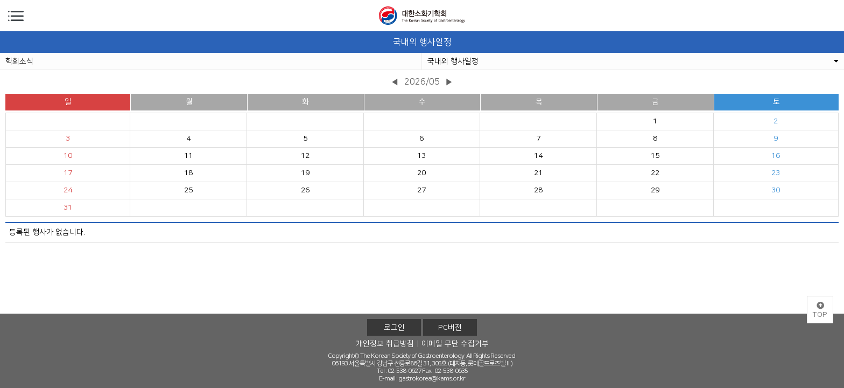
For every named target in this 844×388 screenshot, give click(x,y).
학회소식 (19, 61)
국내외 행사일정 (633, 61)
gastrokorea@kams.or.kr (431, 378)
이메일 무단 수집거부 (455, 344)
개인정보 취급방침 (385, 344)
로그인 (394, 327)
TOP (820, 310)
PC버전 (450, 327)
